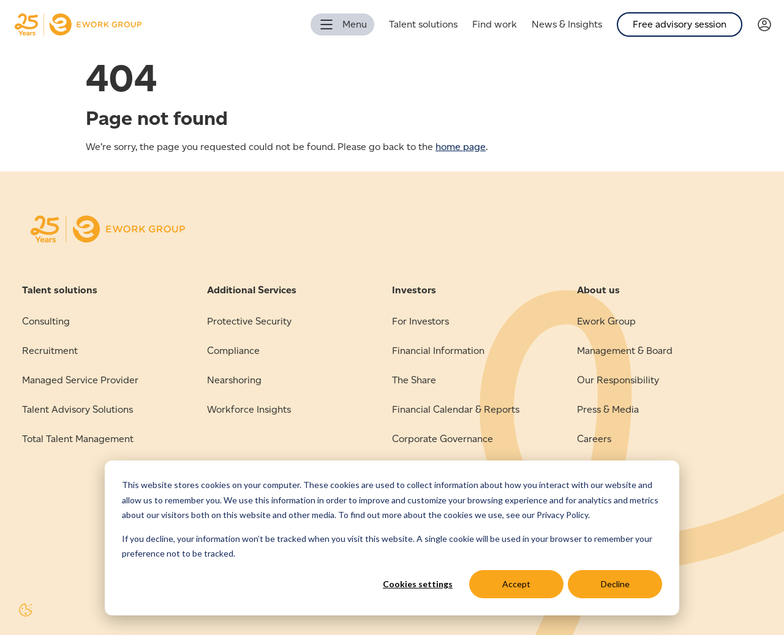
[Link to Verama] (770, 24)
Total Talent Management (78, 439)
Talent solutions (423, 24)
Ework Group (606, 321)
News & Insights (567, 24)
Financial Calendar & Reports (455, 409)
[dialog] (392, 537)
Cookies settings (418, 584)
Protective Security (249, 321)
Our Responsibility (618, 380)
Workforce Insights (249, 409)
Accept (516, 584)
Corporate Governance (442, 439)
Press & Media (608, 409)
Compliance (233, 350)
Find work (494, 24)
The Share (414, 380)
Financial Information (438, 350)
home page (460, 146)
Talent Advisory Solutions (77, 409)
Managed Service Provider (80, 380)
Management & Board (625, 350)
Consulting (46, 321)
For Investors (420, 321)
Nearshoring (234, 380)
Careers (594, 439)
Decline (615, 584)
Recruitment (50, 350)
